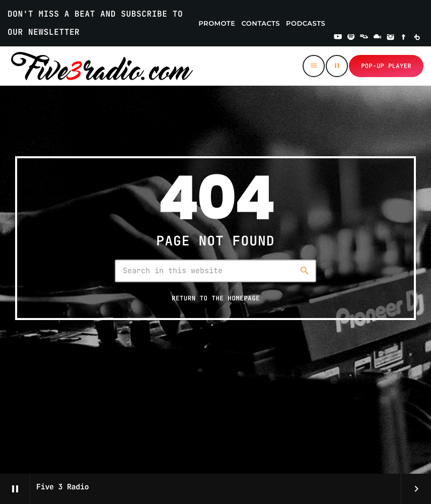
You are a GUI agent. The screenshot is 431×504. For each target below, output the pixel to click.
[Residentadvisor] (364, 37)
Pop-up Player (386, 66)
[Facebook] (404, 37)
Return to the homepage (216, 298)
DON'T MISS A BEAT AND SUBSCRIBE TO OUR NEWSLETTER (95, 23)
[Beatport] (417, 37)
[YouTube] (338, 37)
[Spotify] (351, 37)
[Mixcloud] (378, 37)
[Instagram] (391, 37)
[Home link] (102, 66)
